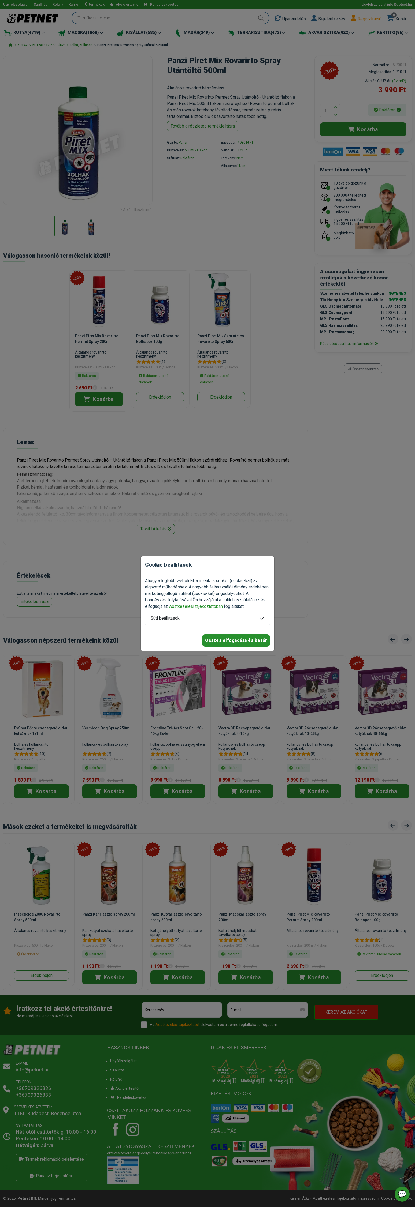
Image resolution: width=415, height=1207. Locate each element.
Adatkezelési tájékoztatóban (196, 606)
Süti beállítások (165, 618)
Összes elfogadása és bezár (236, 640)
